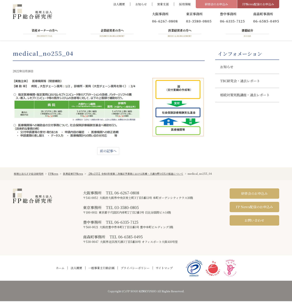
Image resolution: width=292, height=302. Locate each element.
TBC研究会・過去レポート (240, 81)
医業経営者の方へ (179, 34)
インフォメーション (240, 54)
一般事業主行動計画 (101, 269)
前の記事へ (108, 151)
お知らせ (141, 4)
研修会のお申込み (216, 4)
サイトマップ (164, 269)
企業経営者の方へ (112, 34)
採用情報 (185, 4)
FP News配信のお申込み (254, 207)
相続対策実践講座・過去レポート (245, 95)
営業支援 (163, 4)
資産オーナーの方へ (44, 34)
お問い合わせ (254, 221)
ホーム (60, 269)
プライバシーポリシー (135, 269)
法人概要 (119, 4)
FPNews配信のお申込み (258, 4)
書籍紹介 (247, 34)
